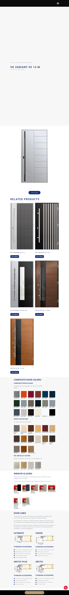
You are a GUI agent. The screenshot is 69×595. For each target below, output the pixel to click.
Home (11, 62)
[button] (58, 3)
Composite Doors (18, 62)
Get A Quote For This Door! (34, 592)
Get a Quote (34, 192)
